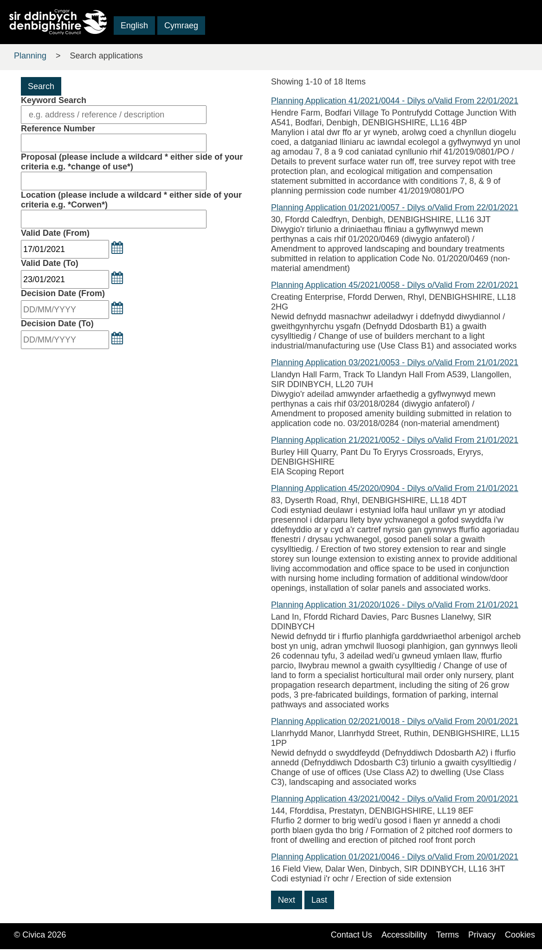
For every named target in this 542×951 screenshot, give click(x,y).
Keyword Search (53, 100)
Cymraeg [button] (181, 25)
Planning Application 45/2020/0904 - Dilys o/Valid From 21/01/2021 (394, 488)
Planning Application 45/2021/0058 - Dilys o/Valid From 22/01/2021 (394, 285)
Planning (30, 55)
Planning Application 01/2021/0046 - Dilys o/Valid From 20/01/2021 (394, 856)
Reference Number (58, 128)
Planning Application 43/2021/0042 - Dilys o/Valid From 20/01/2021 (394, 798)
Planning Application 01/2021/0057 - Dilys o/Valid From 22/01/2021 (394, 207)
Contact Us (351, 934)
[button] (117, 247)
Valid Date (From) (55, 233)
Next (286, 900)
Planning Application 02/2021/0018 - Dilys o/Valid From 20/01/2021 (394, 721)
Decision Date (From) (63, 293)
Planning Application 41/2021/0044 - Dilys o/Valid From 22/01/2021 (394, 100)
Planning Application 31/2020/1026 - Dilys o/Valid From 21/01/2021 (394, 604)
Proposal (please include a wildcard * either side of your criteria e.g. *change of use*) (132, 161)
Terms (447, 934)
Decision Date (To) (57, 323)
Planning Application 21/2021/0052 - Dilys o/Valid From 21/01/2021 (394, 440)
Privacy (482, 934)
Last (319, 900)
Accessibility (404, 934)
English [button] (134, 25)
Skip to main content (46, 39)
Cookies (520, 934)
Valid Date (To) (49, 263)
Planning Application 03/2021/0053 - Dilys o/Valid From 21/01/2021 (394, 362)
